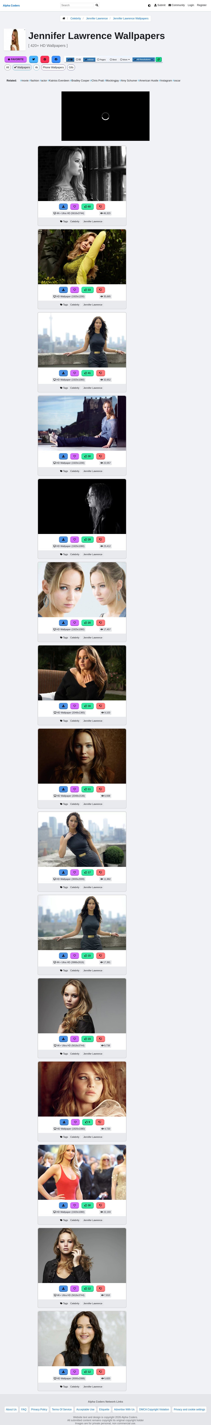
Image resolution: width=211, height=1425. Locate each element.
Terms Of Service (62, 1409)
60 (88, 206)
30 (88, 456)
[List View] (78, 60)
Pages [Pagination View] (101, 59)
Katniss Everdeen (59, 80)
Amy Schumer (129, 80)
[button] (66, 137)
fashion (34, 80)
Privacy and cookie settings (189, 1409)
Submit (160, 5)
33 (88, 289)
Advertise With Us (124, 1409)
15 (88, 955)
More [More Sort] (125, 59)
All (7, 67)
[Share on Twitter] (33, 59)
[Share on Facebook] (56, 59)
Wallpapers (22, 67)
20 (88, 622)
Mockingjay (112, 80)
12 (88, 1288)
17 (88, 872)
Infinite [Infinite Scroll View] (89, 59)
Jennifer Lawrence (97, 18)
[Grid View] (70, 60)
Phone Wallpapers (53, 67)
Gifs (71, 67)
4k (36, 67)
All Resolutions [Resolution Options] (143, 59)
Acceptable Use (85, 1409)
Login (191, 5)
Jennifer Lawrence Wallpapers (130, 18)
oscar (176, 80)
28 (88, 539)
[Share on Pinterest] (44, 59)
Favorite (16, 59)
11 (88, 789)
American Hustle (148, 80)
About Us (11, 1409)
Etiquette (104, 1409)
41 (88, 373)
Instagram (166, 80)
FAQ (23, 1409)
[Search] (96, 5)
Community (176, 5)
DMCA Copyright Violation (154, 1409)
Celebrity (75, 18)
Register (202, 5)
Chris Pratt (97, 80)
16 (88, 706)
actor (44, 80)
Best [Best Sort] (113, 59)
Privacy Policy (39, 1409)
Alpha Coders (11, 5)
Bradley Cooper (80, 80)
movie (24, 80)
